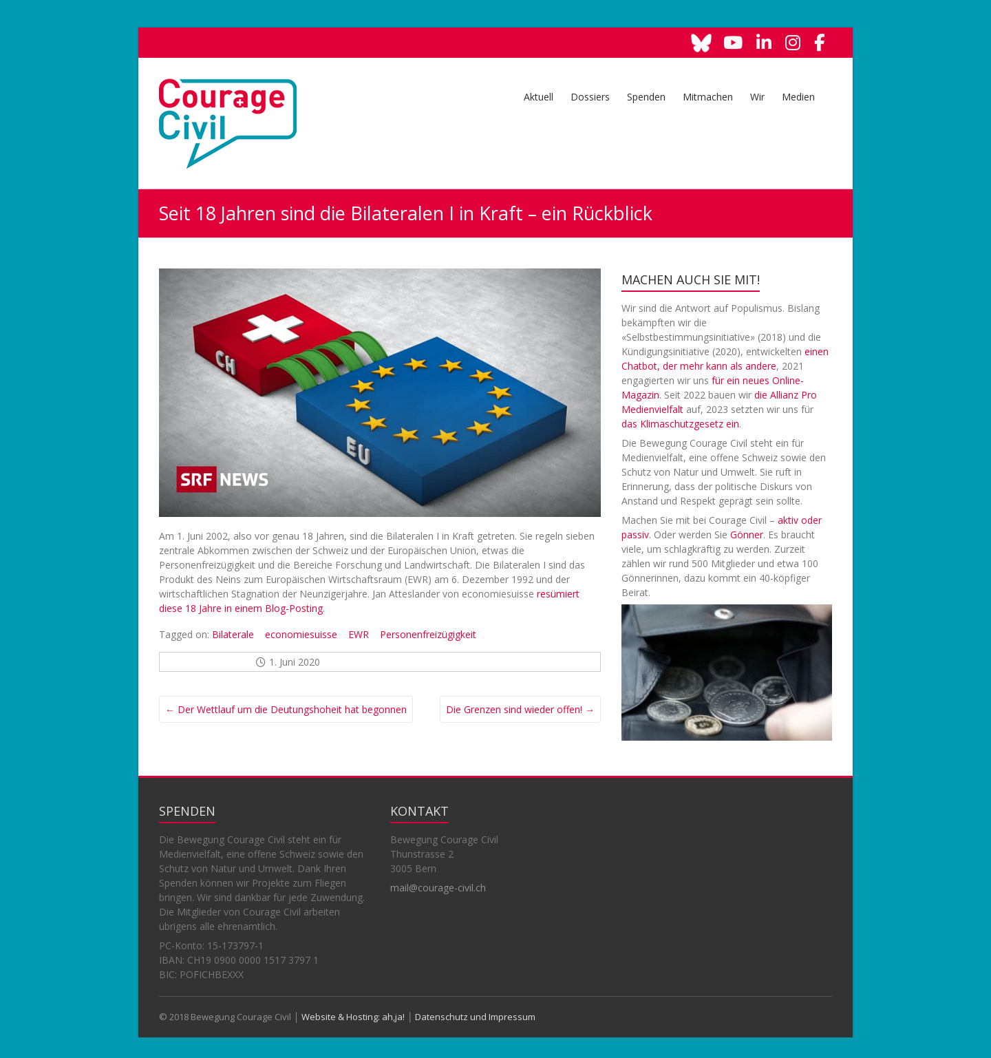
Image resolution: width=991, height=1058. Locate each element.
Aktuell (538, 96)
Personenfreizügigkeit (428, 634)
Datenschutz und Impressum (475, 1017)
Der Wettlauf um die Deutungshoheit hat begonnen (286, 709)
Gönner (746, 534)
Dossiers (590, 96)
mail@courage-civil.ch (438, 887)
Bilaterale (233, 634)
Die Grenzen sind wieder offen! (520, 709)
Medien (798, 96)
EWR (358, 634)
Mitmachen (708, 96)
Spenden (646, 96)
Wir (757, 96)
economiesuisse (301, 634)
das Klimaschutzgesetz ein (680, 423)
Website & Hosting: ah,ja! (353, 1017)
